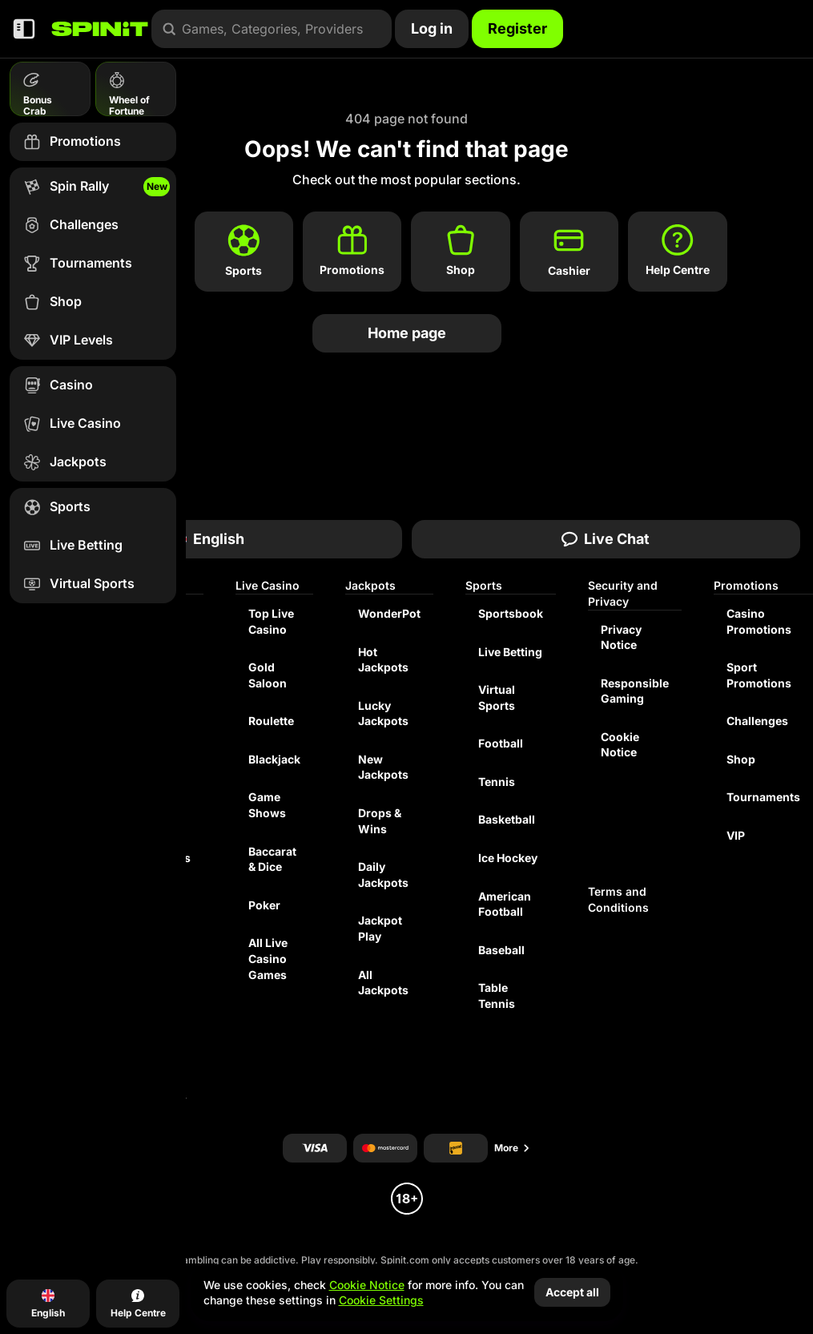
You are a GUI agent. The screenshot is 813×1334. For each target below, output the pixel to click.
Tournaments (763, 797)
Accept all (572, 1292)
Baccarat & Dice (272, 859)
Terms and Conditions (618, 899)
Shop (740, 759)
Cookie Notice (620, 745)
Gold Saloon (267, 675)
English (207, 538)
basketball (506, 819)
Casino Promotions (758, 621)
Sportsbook (510, 613)
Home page (407, 332)
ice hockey (507, 857)
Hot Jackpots (383, 660)
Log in (432, 28)
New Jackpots (383, 767)
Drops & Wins (379, 821)
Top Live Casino (271, 621)
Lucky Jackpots (383, 713)
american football (504, 904)
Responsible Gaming (635, 691)
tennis (496, 781)
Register (517, 28)
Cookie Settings (381, 1300)
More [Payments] (512, 1148)
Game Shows (267, 805)
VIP (735, 835)
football (500, 743)
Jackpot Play (380, 928)
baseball (501, 950)
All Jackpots (383, 982)
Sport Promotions (758, 675)
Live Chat (605, 538)
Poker (264, 905)
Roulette (271, 720)
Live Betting (510, 652)
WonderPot (389, 613)
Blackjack (274, 759)
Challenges (757, 720)
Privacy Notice (621, 637)
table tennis (496, 995)
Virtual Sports (496, 697)
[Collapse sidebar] (24, 29)
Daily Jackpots (383, 874)
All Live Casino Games (268, 958)
